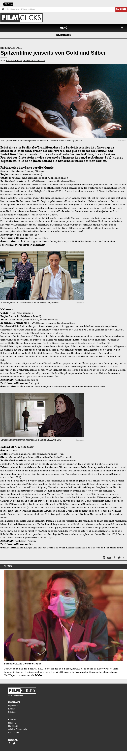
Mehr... (39, 675)
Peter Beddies (14, 60)
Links (12, 719)
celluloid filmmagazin (17, 729)
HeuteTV (12, 723)
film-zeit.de (13, 726)
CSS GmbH (13, 732)
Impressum (13, 705)
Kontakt (14, 702)
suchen (121, 9)
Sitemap (12, 712)
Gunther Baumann (34, 60)
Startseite (63, 35)
